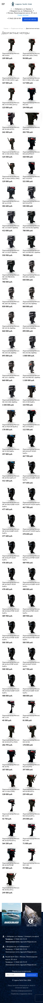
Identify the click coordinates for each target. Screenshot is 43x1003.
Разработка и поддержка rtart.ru (21, 994)
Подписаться (31, 975)
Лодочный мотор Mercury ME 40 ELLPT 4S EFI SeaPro (31, 451)
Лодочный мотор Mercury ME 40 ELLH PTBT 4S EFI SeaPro (31, 558)
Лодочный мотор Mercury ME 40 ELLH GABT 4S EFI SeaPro (31, 478)
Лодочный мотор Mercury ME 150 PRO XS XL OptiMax (10, 277)
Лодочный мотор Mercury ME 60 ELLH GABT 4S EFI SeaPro (31, 584)
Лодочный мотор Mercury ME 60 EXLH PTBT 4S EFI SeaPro (31, 637)
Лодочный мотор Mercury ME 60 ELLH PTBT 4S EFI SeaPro (10, 637)
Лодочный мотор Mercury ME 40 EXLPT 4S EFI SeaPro (31, 664)
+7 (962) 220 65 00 (14, 18)
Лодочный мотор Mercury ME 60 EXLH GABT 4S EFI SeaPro (10, 691)
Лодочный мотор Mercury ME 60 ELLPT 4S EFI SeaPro (10, 558)
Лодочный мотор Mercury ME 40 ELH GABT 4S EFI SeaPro (10, 531)
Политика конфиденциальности (21, 991)
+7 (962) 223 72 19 (20, 939)
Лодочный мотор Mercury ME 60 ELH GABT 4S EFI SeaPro (31, 691)
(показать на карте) (32, 936)
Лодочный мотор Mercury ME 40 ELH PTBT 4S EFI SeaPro (31, 611)
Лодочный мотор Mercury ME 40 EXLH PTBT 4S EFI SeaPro (10, 611)
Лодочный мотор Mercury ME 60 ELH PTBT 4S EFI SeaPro (10, 664)
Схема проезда (23, 15)
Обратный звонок (30, 19)
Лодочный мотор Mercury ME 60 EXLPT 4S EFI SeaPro (10, 584)
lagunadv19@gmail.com (28, 942)
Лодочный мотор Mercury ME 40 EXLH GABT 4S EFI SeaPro (10, 504)
